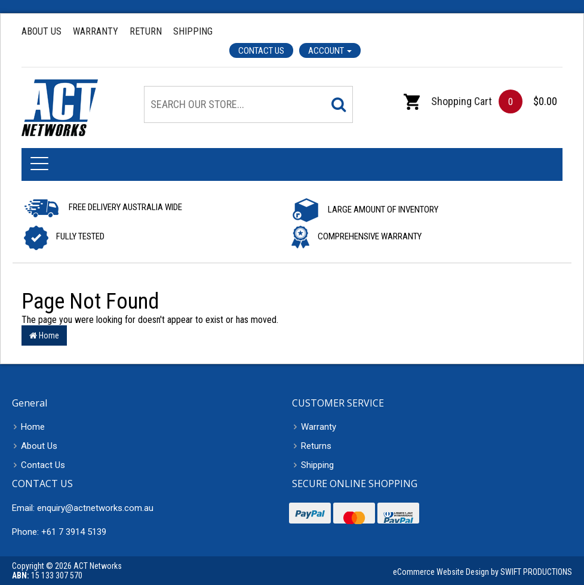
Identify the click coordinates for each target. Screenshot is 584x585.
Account (330, 50)
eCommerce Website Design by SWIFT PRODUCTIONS (482, 572)
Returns (316, 446)
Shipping (193, 31)
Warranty (95, 31)
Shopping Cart (448, 101)
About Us (41, 31)
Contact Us (261, 50)
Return (146, 31)
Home (44, 335)
